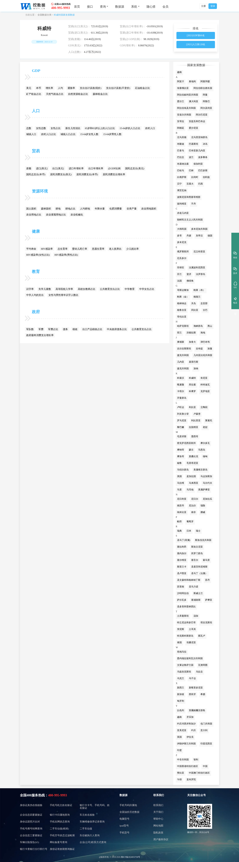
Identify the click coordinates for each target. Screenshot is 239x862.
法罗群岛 (200, 274)
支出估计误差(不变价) (118, 88)
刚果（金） (183, 297)
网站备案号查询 (58, 842)
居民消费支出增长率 (114, 174)
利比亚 (192, 407)
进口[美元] (42, 168)
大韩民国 (181, 229)
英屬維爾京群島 (197, 710)
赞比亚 (180, 773)
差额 (28, 168)
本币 (38, 88)
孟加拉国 (191, 476)
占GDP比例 (114, 168)
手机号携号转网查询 (31, 828)
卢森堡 (197, 414)
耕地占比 (70, 208)
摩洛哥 (180, 456)
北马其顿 (181, 137)
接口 (90, 6)
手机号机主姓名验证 (61, 805)
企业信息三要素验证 (31, 835)
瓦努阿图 (202, 665)
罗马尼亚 (181, 420)
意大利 (203, 730)
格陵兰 (197, 297)
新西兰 (180, 687)
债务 (65, 329)
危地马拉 (181, 652)
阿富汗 (180, 81)
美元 (28, 88)
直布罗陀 (191, 779)
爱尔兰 (180, 101)
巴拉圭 (180, 157)
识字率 (30, 289)
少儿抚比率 (132, 249)
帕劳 (179, 521)
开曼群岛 (181, 398)
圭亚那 (203, 303)
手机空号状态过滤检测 (62, 835)
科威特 (192, 378)
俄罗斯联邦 (183, 251)
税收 (75, 329)
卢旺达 (180, 407)
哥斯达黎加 (183, 290)
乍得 (179, 779)
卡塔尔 (180, 391)
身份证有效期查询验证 (62, 849)
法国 (179, 281)
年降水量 (100, 208)
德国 (210, 235)
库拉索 (192, 384)
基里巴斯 (193, 362)
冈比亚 (194, 310)
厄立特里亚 (199, 251)
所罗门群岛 (197, 553)
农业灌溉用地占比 (56, 214)
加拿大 (192, 342)
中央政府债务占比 (117, 329)
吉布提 (199, 348)
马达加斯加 (206, 476)
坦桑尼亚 (191, 642)
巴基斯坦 (193, 144)
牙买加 (190, 717)
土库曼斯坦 (183, 616)
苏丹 (207, 580)
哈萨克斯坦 (183, 326)
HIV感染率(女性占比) (38, 255)
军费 (41, 329)
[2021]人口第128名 (195, 44)
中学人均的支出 (35, 295)
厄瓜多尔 (181, 258)
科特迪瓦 (205, 384)
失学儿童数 (45, 289)
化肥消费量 (115, 208)
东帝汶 (199, 235)
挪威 (202, 512)
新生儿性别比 (72, 128)
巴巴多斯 (202, 170)
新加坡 (180, 694)
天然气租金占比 (54, 94)
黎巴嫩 (180, 427)
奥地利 (192, 81)
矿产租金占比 (33, 94)
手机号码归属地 (128, 805)
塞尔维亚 (181, 560)
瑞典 (179, 531)
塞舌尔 (194, 560)
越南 (179, 72)
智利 (196, 759)
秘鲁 (179, 463)
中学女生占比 (146, 289)
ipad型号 (124, 825)
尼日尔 (194, 499)
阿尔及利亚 (206, 108)
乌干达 (192, 678)
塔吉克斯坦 (206, 622)
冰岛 (205, 144)
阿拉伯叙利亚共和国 (187, 95)
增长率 (49, 88)
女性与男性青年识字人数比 (63, 295)
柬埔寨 (180, 342)
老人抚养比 (115, 249)
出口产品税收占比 (92, 329)
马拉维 (180, 483)
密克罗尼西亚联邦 (186, 443)
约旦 (193, 730)
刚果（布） (199, 290)
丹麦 (189, 235)
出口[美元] (58, 168)
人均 (60, 88)
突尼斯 (180, 629)
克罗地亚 (205, 391)
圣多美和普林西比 (186, 606)
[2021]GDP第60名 (195, 35)
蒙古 (191, 450)
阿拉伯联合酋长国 (203, 88)
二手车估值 (86, 828)
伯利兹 (206, 177)
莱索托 (208, 420)
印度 (179, 750)
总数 (28, 128)
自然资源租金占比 (78, 94)
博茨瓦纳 (181, 190)
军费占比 (53, 329)
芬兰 (179, 274)
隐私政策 (158, 832)
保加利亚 (198, 164)
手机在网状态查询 (60, 821)
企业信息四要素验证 (31, 814)
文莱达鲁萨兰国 (185, 665)
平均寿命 (31, 249)
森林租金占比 (100, 94)
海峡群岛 (198, 326)
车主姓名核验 (87, 814)
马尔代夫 (207, 483)
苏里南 (180, 586)
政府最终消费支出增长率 (40, 335)
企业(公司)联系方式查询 (93, 842)
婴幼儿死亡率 (79, 249)
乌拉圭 (199, 671)
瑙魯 (202, 505)
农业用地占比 (33, 214)
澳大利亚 (193, 101)
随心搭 (151, 6)
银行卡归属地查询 (60, 814)
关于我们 (158, 812)
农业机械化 (77, 214)
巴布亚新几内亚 (197, 150)
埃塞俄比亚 (183, 88)
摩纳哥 (180, 450)
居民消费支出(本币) (87, 174)
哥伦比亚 (181, 316)
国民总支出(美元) (134, 168)
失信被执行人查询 (90, 835)
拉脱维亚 (193, 427)
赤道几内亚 (183, 213)
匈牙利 (180, 701)
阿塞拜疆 (205, 81)
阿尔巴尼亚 (201, 114)
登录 (212, 6)
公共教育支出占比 (110, 289)
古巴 (205, 310)
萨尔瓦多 (181, 600)
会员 (165, 6)
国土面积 (31, 208)
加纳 (196, 368)
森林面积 (46, 208)
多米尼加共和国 (199, 229)
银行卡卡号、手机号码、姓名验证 (95, 806)
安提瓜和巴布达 (197, 121)
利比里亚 (195, 420)
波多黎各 (202, 157)
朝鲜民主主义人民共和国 (190, 219)
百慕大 (190, 184)
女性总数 (41, 128)
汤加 (196, 616)
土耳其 (192, 629)
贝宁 (179, 184)
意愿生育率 (98, 249)
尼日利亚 (181, 499)
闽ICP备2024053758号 (130, 857)
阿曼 (205, 95)
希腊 (202, 694)
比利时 (194, 177)
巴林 (191, 170)
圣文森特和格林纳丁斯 (188, 580)
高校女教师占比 (86, 289)
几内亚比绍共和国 (203, 355)
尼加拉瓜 (207, 499)
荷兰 (179, 332)
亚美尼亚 (181, 730)
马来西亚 (193, 483)
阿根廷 (180, 128)
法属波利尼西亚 (197, 267)
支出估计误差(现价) (90, 88)
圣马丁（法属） (199, 573)
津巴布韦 (205, 342)
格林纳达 (181, 303)
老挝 (205, 427)
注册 (203, 6)
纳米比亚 (181, 512)
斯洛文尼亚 (197, 547)
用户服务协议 (160, 839)
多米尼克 (181, 242)
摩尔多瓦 (205, 443)
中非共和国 (183, 759)
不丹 (193, 204)
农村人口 (150, 128)
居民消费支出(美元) (61, 174)
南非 (193, 512)
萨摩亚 (208, 600)
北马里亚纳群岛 (199, 137)
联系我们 (158, 795)
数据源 (119, 6)
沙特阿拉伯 (183, 593)
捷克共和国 (183, 355)
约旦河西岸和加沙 (186, 723)
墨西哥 (194, 436)
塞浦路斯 (195, 600)
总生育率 (63, 249)
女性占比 (56, 128)
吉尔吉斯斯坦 (184, 348)
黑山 (209, 326)
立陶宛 (203, 407)
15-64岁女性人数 (89, 134)
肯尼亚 (203, 378)
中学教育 (130, 289)
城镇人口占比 (68, 134)
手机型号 (124, 832)
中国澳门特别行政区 (199, 773)
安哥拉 (180, 121)
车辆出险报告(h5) (29, 842)
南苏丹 (180, 505)
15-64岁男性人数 (112, 134)
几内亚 (180, 362)
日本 (189, 531)
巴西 (200, 184)
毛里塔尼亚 (192, 463)
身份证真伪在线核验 (31, 805)
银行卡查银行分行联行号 (33, 849)
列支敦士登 (183, 414)
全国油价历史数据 (129, 812)
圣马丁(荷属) (183, 540)
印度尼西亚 (206, 743)
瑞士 (198, 531)
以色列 (180, 710)
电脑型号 (124, 818)
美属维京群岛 (200, 469)
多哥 (179, 235)
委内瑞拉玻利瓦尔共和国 (190, 658)
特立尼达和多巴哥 (186, 622)
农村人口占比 (48, 134)
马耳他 (190, 489)
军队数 (30, 329)
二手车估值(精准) (59, 828)
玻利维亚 (181, 204)
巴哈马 (180, 170)
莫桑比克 (193, 456)
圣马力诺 (193, 586)
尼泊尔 (192, 505)
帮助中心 (158, 818)
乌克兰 (180, 678)
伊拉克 (190, 737)
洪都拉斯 (191, 332)
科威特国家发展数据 (64, 15)
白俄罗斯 (181, 177)
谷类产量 (132, 208)
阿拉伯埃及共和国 (186, 108)
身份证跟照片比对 (30, 821)
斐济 (189, 274)
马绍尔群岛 (183, 469)
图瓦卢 (201, 636)
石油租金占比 (142, 88)
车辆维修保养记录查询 (92, 821)
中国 (205, 766)
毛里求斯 (181, 436)
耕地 (58, 208)
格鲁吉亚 (181, 310)
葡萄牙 (190, 521)
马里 (179, 489)
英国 (179, 737)
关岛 (193, 303)
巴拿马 (180, 150)
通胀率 (71, 88)
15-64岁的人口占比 (130, 128)
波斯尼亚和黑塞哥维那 (188, 197)
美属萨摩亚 (204, 489)
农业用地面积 (148, 208)
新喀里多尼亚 (196, 687)
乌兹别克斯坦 (184, 671)
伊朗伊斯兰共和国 (186, 743)
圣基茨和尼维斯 (199, 566)
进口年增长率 (76, 168)
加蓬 (209, 348)
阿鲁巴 (206, 101)
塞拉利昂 (181, 547)
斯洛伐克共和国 (203, 540)
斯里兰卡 (181, 566)
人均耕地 (85, 208)
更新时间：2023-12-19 (44, 42)
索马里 (206, 560)
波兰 (191, 157)
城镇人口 (31, 134)
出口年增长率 (95, 168)
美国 (179, 476)
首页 (77, 6)
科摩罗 (192, 391)
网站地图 (158, 825)
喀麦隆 (180, 384)
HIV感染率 (47, 249)
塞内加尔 (181, 553)
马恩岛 (201, 450)
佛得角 (190, 281)
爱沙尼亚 (193, 128)
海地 (202, 332)
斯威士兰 (198, 593)
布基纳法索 (183, 164)
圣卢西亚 (181, 573)
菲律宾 (180, 267)
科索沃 (180, 378)
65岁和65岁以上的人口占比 (100, 128)
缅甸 (205, 456)
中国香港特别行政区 (187, 766)
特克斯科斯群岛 (185, 636)
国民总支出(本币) (35, 174)
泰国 (179, 642)
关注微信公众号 (196, 795)
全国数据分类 (44, 15)
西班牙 (192, 694)
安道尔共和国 (184, 114)
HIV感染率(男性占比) (66, 255)
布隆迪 (180, 144)
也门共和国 (206, 723)
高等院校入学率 (64, 289)
